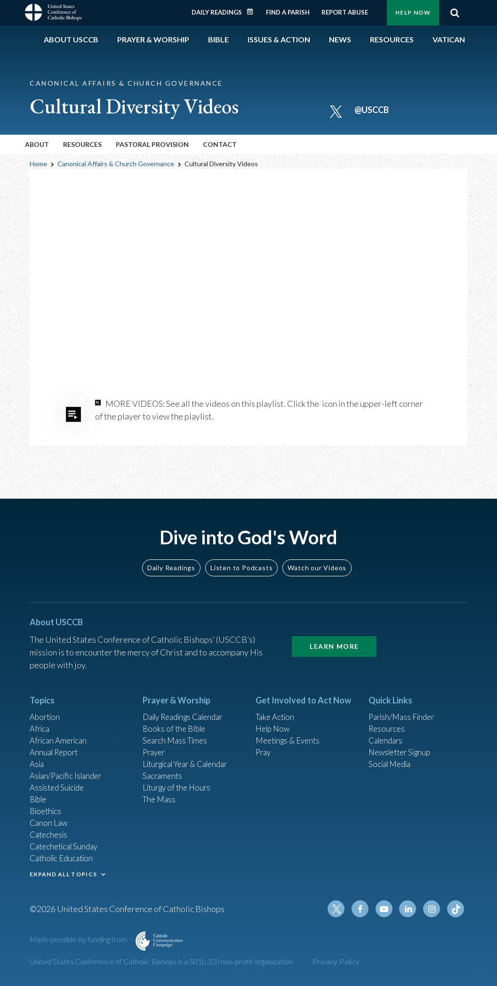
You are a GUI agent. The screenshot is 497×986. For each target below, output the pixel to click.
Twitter (343, 909)
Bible (39, 792)
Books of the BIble (176, 716)
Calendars (387, 728)
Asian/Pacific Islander (69, 766)
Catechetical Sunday (67, 843)
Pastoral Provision (152, 144)
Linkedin (410, 909)
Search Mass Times (177, 728)
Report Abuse (344, 12)
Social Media (392, 754)
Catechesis (50, 830)
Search (455, 13)
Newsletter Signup (403, 741)
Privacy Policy (336, 961)
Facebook (365, 909)
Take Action (276, 703)
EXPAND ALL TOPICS (63, 871)
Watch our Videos (317, 553)
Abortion (46, 703)
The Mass (160, 792)
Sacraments (163, 766)
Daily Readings (217, 12)
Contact (220, 144)
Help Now (413, 12)
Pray (264, 741)
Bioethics (47, 805)
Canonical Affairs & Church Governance (115, 164)
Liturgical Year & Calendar (191, 754)
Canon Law (49, 817)
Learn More (334, 631)
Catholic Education (64, 855)
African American (61, 728)
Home (38, 164)
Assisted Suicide (59, 779)
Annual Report (56, 741)
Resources (388, 716)
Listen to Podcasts (241, 553)
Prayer (155, 741)
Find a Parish (288, 12)
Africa (41, 716)
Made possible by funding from (79, 939)
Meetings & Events (291, 728)
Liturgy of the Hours (179, 779)
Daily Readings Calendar (253, 11)
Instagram (433, 909)
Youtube (388, 909)
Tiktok (456, 909)
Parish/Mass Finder (404, 703)
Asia (38, 754)
